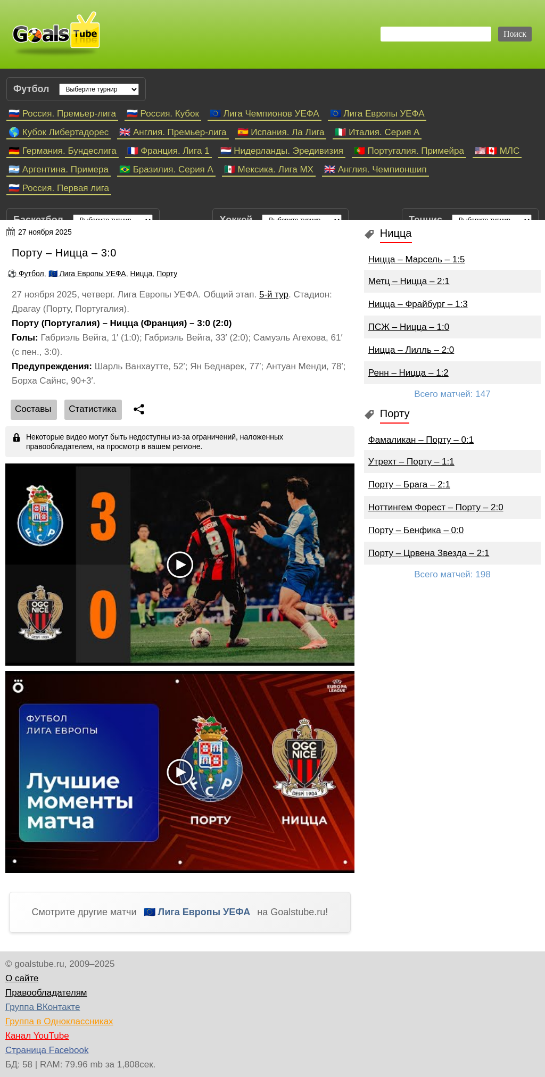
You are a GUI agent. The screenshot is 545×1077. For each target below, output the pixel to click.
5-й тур (273, 294)
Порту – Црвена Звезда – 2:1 (429, 553)
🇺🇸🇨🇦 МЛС (497, 151)
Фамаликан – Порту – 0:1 (421, 440)
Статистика (92, 409)
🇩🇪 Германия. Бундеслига (63, 151)
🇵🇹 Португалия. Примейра (409, 151)
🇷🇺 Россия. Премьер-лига (62, 114)
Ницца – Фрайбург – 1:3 (418, 304)
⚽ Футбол (25, 273)
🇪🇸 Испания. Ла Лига (281, 132)
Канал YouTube (37, 1036)
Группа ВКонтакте (42, 1007)
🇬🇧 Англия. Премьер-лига (172, 132)
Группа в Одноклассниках (59, 1021)
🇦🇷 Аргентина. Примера (59, 169)
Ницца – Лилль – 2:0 (411, 350)
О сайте (21, 978)
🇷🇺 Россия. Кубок (163, 114)
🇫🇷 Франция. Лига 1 (168, 151)
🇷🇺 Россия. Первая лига (59, 188)
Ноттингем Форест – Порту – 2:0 (435, 507)
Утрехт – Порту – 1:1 (411, 462)
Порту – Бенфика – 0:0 (416, 530)
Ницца (141, 273)
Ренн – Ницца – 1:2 (408, 373)
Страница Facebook (46, 1050)
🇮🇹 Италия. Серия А (377, 132)
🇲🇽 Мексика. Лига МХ (268, 169)
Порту (166, 273)
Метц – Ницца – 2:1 (409, 281)
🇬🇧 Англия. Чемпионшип (375, 169)
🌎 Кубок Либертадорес (59, 132)
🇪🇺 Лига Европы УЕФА (377, 114)
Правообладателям (46, 993)
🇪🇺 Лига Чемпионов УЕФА (264, 114)
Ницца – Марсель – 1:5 (416, 259)
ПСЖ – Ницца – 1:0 (408, 327)
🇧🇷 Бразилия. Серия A (166, 169)
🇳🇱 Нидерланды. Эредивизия (281, 151)
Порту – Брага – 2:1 (409, 484)
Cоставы (33, 409)
